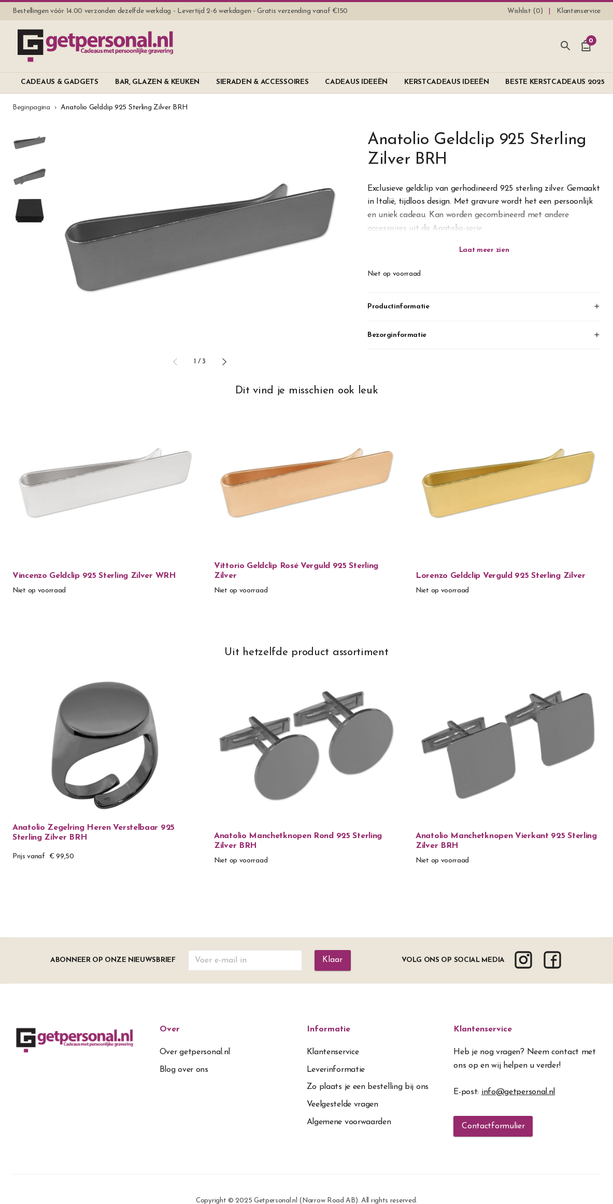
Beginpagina (31, 107)
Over (170, 1029)
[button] (175, 361)
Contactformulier (493, 1126)
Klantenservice (482, 1029)
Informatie (328, 1029)
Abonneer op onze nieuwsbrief (113, 960)
